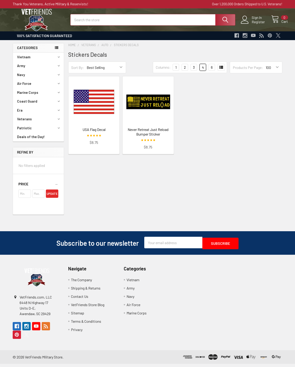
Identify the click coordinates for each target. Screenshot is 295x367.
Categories (27, 52)
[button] (38, 188)
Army (39, 70)
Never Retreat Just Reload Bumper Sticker (148, 135)
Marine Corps (39, 97)
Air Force (39, 88)
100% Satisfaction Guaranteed (44, 40)
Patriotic (39, 132)
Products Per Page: (248, 71)
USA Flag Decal (94, 133)
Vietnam (39, 61)
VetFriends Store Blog (87, 308)
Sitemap (77, 316)
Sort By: (77, 71)
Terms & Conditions (86, 324)
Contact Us (79, 299)
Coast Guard (39, 105)
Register (253, 24)
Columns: (163, 71)
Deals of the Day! (31, 141)
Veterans (39, 123)
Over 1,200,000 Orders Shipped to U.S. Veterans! (247, 4)
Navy (39, 79)
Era (39, 114)
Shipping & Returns (85, 291)
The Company (81, 283)
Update (52, 198)
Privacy (77, 333)
